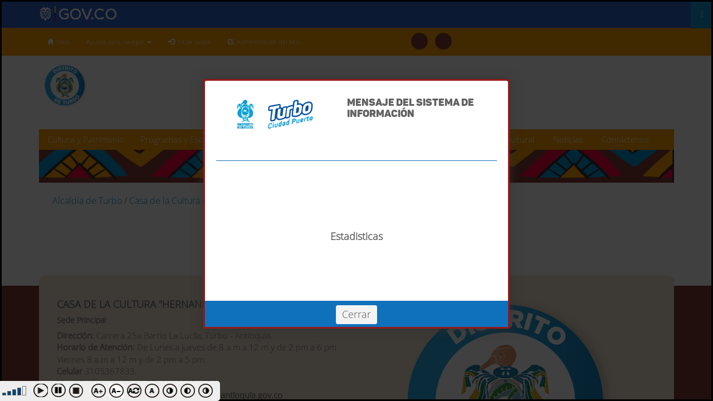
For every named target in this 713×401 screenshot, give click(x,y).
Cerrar (356, 314)
